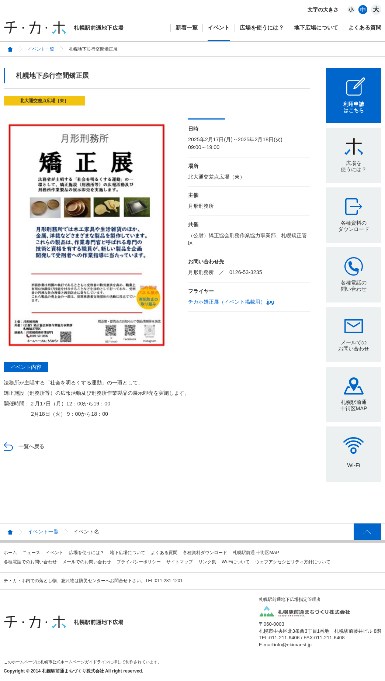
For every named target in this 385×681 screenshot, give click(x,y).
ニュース (31, 552)
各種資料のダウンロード (353, 226)
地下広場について (316, 27)
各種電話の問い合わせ (354, 286)
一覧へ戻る (31, 446)
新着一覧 (187, 27)
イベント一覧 (41, 49)
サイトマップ (179, 561)
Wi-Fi (353, 465)
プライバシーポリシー (139, 561)
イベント (219, 27)
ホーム (10, 552)
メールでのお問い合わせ (353, 345)
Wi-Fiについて (236, 561)
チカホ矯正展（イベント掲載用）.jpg (231, 302)
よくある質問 (364, 27)
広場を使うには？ (262, 27)
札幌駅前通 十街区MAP (256, 552)
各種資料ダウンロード (205, 552)
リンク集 (207, 561)
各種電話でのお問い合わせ (30, 561)
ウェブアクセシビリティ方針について (292, 561)
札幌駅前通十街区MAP (353, 405)
